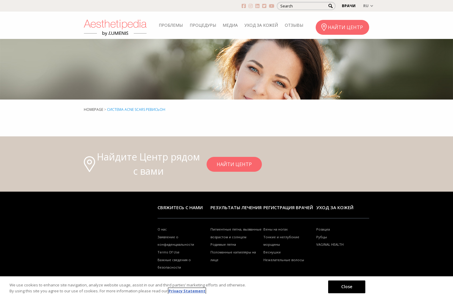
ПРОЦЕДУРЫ (203, 25)
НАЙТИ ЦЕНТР (345, 27)
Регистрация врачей (288, 207)
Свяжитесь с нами (180, 207)
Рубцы (321, 237)
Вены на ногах (275, 229)
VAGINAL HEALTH (330, 244)
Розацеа (323, 229)
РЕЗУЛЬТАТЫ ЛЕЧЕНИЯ (236, 207)
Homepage (93, 109)
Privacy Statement (187, 291)
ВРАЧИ (349, 5)
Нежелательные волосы (283, 260)
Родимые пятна (223, 244)
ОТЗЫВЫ (294, 25)
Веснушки (272, 252)
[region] (226, 287)
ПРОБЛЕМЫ (171, 25)
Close (347, 286)
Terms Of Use (169, 252)
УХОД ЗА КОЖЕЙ (261, 25)
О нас (162, 229)
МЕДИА (230, 25)
